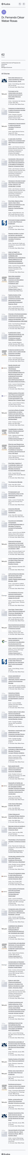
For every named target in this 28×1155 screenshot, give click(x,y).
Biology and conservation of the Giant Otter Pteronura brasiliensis (16, 1072)
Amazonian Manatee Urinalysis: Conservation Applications (15, 510)
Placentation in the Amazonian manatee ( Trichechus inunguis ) (16, 841)
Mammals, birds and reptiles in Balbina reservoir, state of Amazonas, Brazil (16, 828)
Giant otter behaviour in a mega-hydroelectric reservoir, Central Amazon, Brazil (16, 79)
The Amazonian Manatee (15, 482)
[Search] (20, 4)
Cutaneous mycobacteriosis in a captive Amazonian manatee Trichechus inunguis (16, 110)
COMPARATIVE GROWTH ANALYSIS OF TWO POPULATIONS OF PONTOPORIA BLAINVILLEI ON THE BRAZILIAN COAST (16, 929)
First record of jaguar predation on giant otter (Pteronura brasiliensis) (16, 221)
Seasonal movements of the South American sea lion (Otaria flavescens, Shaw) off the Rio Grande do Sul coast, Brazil (16, 1116)
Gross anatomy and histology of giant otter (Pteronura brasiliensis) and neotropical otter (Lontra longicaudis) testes (16, 662)
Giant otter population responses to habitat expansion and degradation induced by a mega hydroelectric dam (16, 279)
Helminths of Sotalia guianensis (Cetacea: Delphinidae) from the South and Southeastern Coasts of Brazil (16, 696)
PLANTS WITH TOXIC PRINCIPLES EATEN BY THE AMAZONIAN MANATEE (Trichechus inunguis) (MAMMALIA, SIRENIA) (16, 336)
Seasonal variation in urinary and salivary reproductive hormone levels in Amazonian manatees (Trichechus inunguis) (16, 237)
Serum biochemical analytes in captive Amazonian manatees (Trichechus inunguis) (16, 626)
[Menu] (23, 4)
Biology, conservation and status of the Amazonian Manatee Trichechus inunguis (16, 1101)
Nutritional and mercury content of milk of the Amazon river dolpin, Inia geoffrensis (16, 1086)
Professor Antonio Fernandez (15, 438)
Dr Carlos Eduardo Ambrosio (15, 850)
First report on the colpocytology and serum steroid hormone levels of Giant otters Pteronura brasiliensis (15, 94)
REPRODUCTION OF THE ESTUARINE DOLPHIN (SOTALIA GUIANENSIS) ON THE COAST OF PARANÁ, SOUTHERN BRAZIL (16, 1026)
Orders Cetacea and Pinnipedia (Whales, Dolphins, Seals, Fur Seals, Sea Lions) (16, 816)
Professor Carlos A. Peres (14, 289)
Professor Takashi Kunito (14, 653)
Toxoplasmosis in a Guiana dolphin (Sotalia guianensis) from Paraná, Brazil (16, 430)
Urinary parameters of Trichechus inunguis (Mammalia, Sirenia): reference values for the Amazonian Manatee (16, 679)
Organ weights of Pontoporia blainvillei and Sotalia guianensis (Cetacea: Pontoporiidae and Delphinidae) (16, 892)
